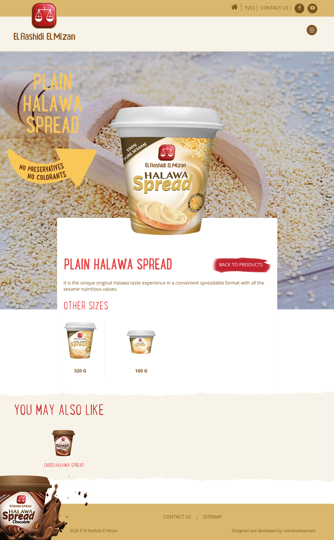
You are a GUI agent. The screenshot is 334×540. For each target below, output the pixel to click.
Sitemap (212, 517)
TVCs (250, 8)
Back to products (241, 264)
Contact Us (274, 8)
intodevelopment (299, 530)
